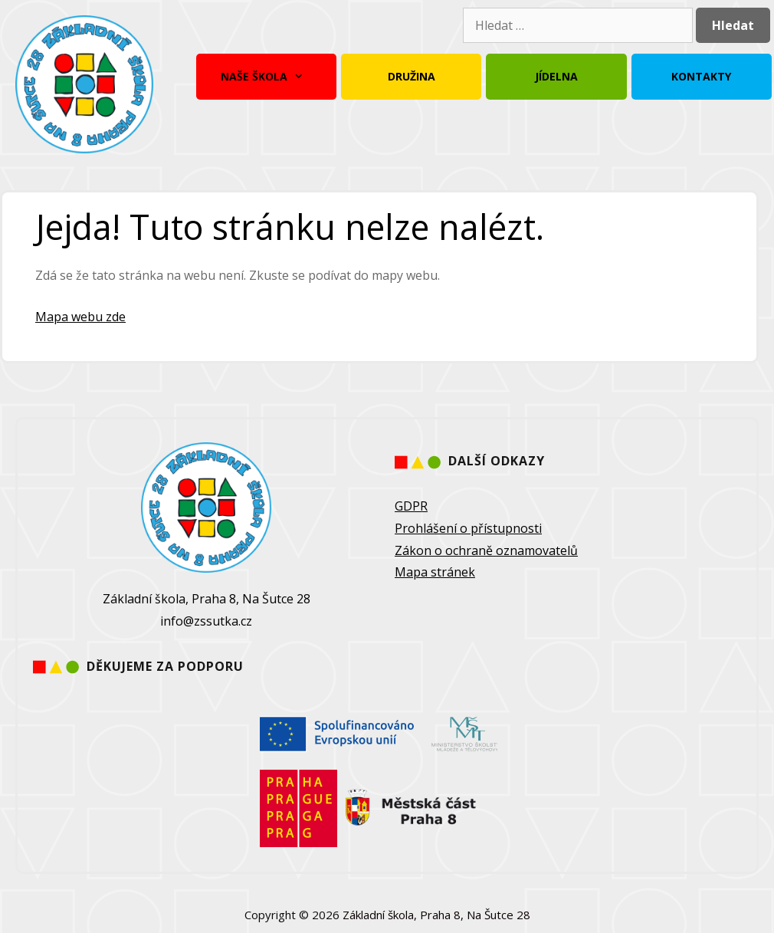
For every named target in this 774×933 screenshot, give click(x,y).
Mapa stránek (435, 571)
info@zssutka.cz (206, 621)
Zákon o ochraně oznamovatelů (486, 550)
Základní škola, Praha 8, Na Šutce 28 (436, 914)
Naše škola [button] (266, 77)
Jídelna (556, 76)
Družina (411, 76)
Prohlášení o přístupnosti (468, 528)
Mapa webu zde (80, 316)
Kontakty (701, 76)
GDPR (411, 506)
